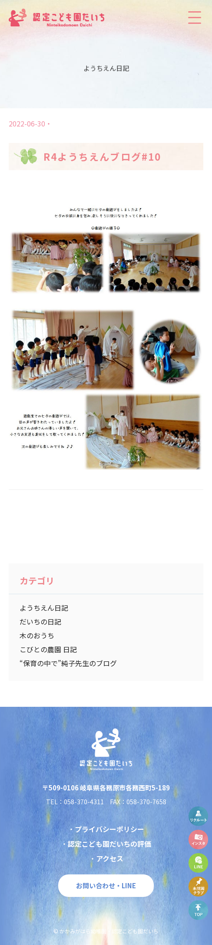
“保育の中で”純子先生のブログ (68, 663)
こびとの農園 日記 (48, 649)
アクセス (109, 858)
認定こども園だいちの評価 (109, 843)
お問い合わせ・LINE (106, 885)
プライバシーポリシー (109, 829)
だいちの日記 (40, 621)
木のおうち (37, 635)
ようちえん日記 (44, 607)
